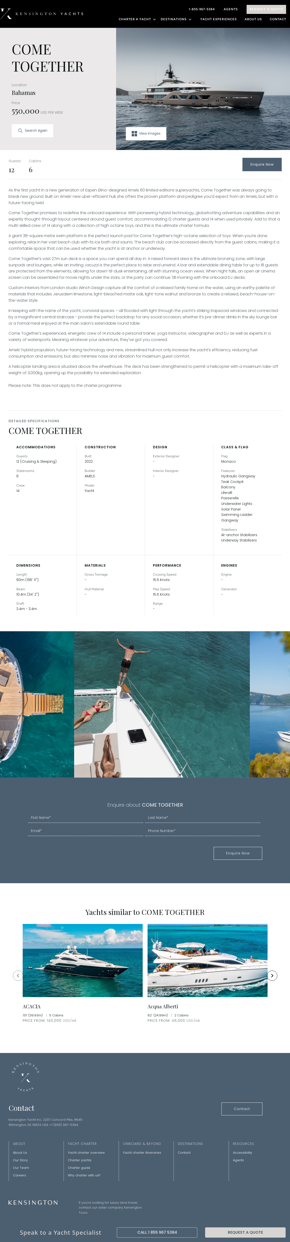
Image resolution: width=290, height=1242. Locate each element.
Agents (231, 9)
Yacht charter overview (86, 1153)
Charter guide (79, 1168)
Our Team (21, 1168)
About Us (253, 19)
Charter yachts (79, 1160)
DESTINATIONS (176, 19)
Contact (278, 19)
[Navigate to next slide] (272, 976)
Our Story (20, 1160)
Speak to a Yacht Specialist (60, 1232)
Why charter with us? (84, 1175)
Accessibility (242, 1153)
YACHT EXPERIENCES (218, 19)
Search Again (32, 130)
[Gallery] (145, 975)
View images (146, 133)
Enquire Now (262, 164)
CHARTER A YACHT (138, 19)
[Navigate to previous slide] (18, 976)
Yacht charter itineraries (142, 1153)
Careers (19, 1175)
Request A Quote (266, 9)
